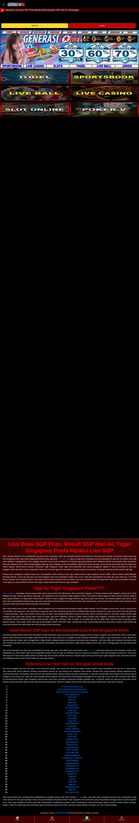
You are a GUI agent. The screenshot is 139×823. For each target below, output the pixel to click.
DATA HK (72, 700)
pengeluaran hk (72, 763)
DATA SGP (72, 697)
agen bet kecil (72, 747)
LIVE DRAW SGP (61, 813)
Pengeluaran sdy (72, 787)
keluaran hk (72, 774)
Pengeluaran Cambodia (72, 758)
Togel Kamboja (72, 760)
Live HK (72, 779)
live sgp (79, 797)
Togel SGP (72, 782)
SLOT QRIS (72, 716)
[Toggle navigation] (4, 4)
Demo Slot (72, 702)
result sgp (92, 650)
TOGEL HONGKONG (72, 732)
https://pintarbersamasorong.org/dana (72, 692)
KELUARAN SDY (72, 708)
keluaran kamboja (72, 755)
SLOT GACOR (72, 750)
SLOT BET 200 (72, 753)
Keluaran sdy (72, 745)
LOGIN (102, 26)
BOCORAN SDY (72, 742)
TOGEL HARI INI (72, 729)
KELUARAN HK (72, 724)
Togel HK (72, 776)
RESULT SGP (72, 739)
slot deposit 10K (72, 792)
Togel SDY (72, 784)
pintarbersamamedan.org (72, 687)
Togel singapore (9, 593)
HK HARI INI (72, 705)
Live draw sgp (64, 559)
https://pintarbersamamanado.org (72, 689)
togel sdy (72, 721)
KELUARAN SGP (72, 695)
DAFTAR (34, 26)
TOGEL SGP (72, 734)
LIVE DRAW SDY (72, 713)
